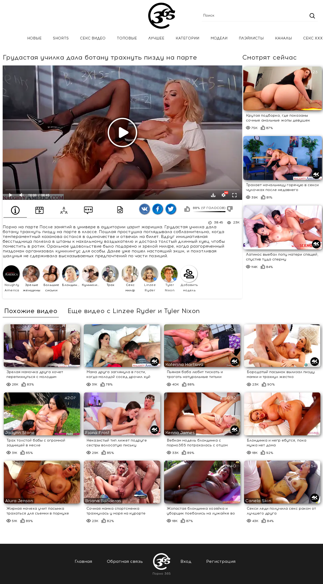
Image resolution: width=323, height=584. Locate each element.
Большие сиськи (50, 278)
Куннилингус (91, 276)
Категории (187, 38)
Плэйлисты (251, 38)
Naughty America (11, 278)
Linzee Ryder (149, 278)
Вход (185, 561)
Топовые (127, 38)
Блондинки (71, 276)
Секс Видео (93, 38)
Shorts (61, 38)
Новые (34, 38)
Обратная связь (125, 561)
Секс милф (129, 278)
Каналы (283, 38)
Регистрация (220, 561)
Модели (219, 38)
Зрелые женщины (31, 278)
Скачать (213, 195)
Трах (109, 276)
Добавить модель (189, 278)
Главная (12, 38)
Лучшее (156, 38)
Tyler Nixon (169, 278)
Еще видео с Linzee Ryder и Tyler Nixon (133, 311)
